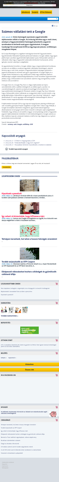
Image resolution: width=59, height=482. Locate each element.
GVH (31, 124)
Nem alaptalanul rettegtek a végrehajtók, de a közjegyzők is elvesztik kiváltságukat (25, 288)
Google (19, 124)
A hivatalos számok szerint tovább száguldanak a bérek (17, 447)
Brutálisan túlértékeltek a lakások (10, 440)
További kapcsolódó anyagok (18, 149)
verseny (10, 124)
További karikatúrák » (9, 316)
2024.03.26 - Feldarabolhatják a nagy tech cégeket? (22, 143)
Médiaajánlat (5, 468)
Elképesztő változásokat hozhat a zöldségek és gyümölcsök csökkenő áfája (22, 434)
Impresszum (5, 466)
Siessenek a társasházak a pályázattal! (12, 453)
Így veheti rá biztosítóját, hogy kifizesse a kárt (14, 431)
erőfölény (26, 124)
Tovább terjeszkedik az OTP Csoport (11, 428)
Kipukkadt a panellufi (7, 294)
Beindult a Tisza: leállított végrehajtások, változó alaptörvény (18, 437)
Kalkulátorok (26, 12)
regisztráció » (12, 357)
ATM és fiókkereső (46, 12)
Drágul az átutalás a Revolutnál (10, 443)
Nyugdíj (4, 407)
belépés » (4, 357)
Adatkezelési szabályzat (8, 462)
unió (15, 124)
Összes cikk (29, 370)
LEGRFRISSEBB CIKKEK (11, 176)
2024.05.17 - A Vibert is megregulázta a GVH (20, 141)
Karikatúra (5, 303)
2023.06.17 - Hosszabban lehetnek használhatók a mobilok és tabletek (28, 145)
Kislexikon (29, 364)
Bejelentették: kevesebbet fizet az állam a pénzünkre (16, 291)
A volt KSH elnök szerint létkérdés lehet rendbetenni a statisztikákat (21, 450)
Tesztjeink (35, 12)
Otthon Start (6, 340)
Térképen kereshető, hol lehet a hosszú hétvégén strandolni (18, 424)
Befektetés (5, 323)
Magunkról (4, 464)
